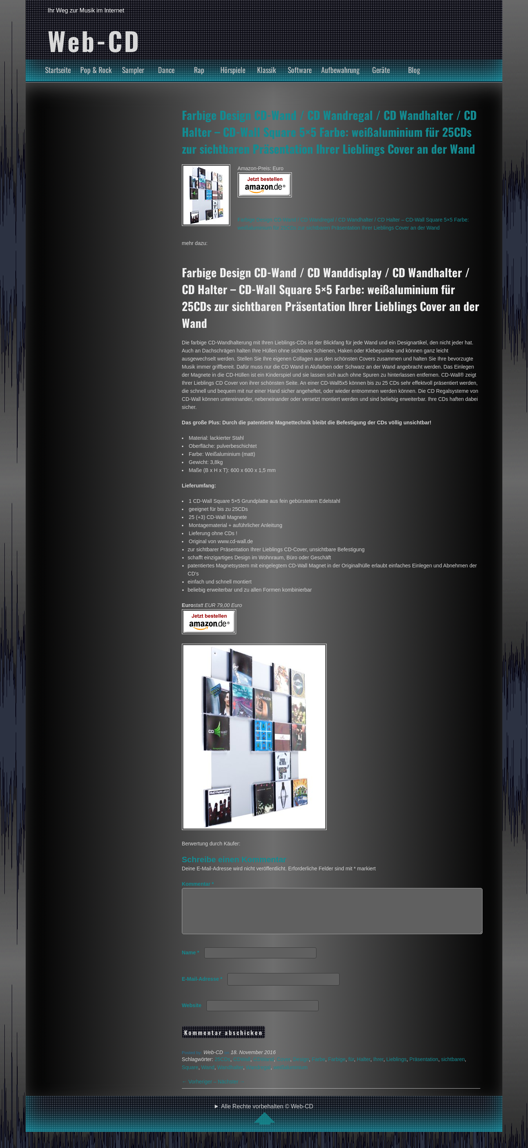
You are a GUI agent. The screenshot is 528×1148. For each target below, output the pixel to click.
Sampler (133, 69)
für (351, 1068)
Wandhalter (230, 1076)
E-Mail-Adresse (202, 988)
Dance (166, 69)
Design (301, 1068)
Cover (283, 1068)
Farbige (336, 1068)
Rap (199, 69)
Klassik (266, 69)
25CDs (222, 1068)
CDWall (241, 1068)
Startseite (58, 69)
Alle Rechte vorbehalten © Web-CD (267, 1122)
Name (190, 961)
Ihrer (378, 1068)
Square (190, 1076)
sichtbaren (453, 1068)
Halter (363, 1068)
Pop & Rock (96, 69)
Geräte (381, 69)
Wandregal (258, 1076)
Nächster (231, 1090)
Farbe (318, 1068)
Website (191, 1014)
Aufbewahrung (340, 69)
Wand (207, 1076)
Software (300, 69)
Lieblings (396, 1068)
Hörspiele (232, 69)
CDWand (263, 1068)
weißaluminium (291, 1076)
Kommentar (198, 884)
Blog (414, 69)
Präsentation (424, 1068)
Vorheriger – (200, 1090)
